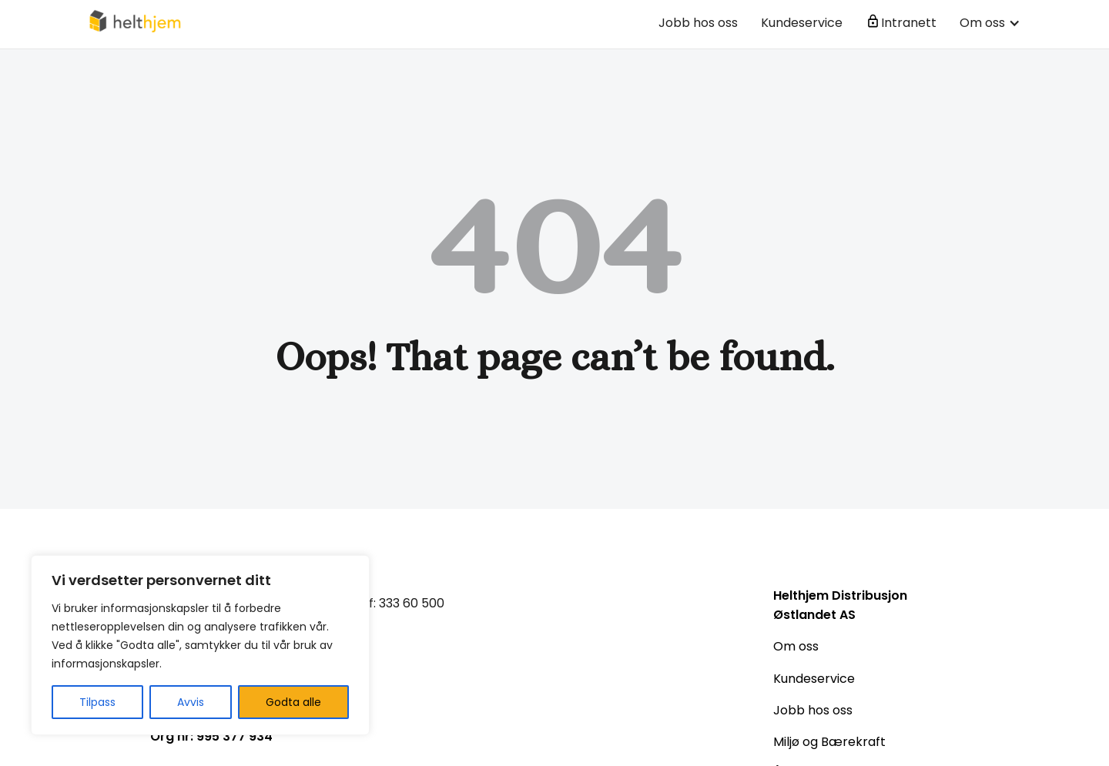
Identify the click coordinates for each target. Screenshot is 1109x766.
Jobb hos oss (698, 23)
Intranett (908, 23)
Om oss (796, 646)
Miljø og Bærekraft (829, 742)
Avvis (190, 702)
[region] (200, 645)
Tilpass (97, 702)
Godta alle (293, 702)
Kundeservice (802, 23)
